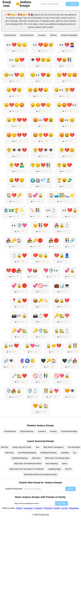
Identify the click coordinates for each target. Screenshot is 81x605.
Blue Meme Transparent (53, 447)
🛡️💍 (32, 391)
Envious (53, 35)
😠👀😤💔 (64, 90)
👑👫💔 (40, 225)
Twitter (19, 508)
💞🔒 (70, 270)
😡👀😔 (67, 120)
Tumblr (64, 508)
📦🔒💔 (62, 300)
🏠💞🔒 (35, 195)
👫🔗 (70, 240)
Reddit (56, 508)
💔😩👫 (64, 60)
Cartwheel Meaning (20, 458)
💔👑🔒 (40, 255)
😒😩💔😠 (38, 90)
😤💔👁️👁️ (43, 150)
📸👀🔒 (19, 315)
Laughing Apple (54, 469)
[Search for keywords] (52, 4)
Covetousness (10, 35)
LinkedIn (38, 508)
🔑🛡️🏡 (40, 330)
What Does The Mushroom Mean (27, 463)
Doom (64, 463)
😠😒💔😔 (40, 105)
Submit (70, 489)
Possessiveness (26, 35)
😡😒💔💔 (16, 135)
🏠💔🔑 (14, 195)
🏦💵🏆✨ (13, 210)
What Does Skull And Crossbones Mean (40, 474)
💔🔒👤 (62, 255)
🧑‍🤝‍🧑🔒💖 (51, 391)
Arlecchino (36, 458)
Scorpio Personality (69, 35)
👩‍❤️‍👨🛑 (54, 240)
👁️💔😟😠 (40, 60)
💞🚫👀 (40, 285)
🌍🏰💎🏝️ (40, 180)
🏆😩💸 (64, 180)
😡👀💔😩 (43, 120)
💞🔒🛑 (19, 285)
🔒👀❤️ (11, 345)
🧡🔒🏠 (40, 406)
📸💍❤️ (40, 315)
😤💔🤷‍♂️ (16, 165)
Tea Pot (68, 469)
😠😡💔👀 (67, 105)
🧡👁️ (70, 391)
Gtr (74, 453)
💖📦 (32, 270)
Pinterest (48, 508)
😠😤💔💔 (16, 120)
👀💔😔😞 (16, 45)
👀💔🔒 (70, 210)
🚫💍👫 (40, 376)
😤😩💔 (64, 165)
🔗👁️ (8, 360)
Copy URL (61, 503)
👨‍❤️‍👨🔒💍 (62, 225)
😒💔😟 (14, 90)
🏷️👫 (35, 210)
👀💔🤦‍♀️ (67, 45)
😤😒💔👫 (40, 165)
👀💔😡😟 (43, 45)
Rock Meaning (52, 463)
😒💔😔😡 (67, 75)
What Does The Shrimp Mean (57, 458)
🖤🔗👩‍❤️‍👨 (70, 360)
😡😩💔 (67, 135)
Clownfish (65, 453)
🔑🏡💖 (62, 315)
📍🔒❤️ (19, 300)
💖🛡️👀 (51, 270)
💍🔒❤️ (19, 255)
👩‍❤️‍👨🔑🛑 (35, 240)
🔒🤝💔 (53, 345)
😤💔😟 (67, 150)
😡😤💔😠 (43, 135)
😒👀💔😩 (40, 75)
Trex (37, 447)
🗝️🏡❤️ (19, 376)
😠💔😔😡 (14, 105)
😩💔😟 (16, 180)
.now (7, 3)
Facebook (28, 508)
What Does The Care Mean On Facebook (27, 469)
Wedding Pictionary (49, 453)
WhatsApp (74, 508)
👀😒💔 (16, 60)
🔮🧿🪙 (27, 360)
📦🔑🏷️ (40, 300)
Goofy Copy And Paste (21, 447)
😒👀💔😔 (14, 75)
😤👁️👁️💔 (16, 150)
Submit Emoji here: (14, 489)
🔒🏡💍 (62, 330)
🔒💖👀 (32, 345)
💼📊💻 (62, 285)
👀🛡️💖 (19, 225)
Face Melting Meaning (27, 453)
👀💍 (51, 210)
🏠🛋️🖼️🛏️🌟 (62, 195)
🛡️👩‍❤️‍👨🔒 (14, 391)
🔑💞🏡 (19, 330)
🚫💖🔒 (62, 376)
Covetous (42, 35)
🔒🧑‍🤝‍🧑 (72, 345)
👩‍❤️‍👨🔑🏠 (14, 240)
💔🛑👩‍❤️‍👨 (14, 270)
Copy (14, 51)
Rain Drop (9, 453)
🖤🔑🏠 (48, 360)
